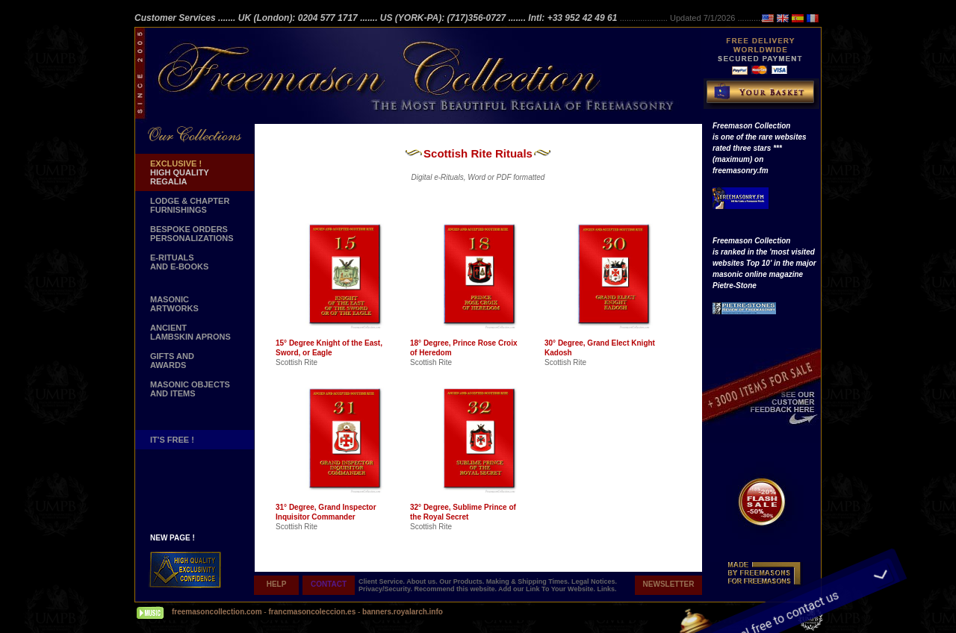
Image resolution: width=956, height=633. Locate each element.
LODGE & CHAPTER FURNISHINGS (189, 205)
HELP (277, 584)
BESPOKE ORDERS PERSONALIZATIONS (192, 234)
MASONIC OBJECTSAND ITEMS (190, 389)
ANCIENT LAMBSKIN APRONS (190, 332)
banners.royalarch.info (402, 612)
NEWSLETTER (669, 584)
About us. (422, 581)
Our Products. (462, 581)
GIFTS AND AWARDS (172, 360)
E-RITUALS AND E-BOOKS (179, 262)
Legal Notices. (594, 581)
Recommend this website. (456, 589)
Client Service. (382, 581)
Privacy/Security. (386, 589)
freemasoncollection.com (217, 612)
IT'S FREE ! (172, 439)
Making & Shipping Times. (528, 581)
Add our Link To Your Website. (547, 589)
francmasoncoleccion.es (313, 612)
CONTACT (329, 584)
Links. (606, 589)
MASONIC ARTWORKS (174, 304)
